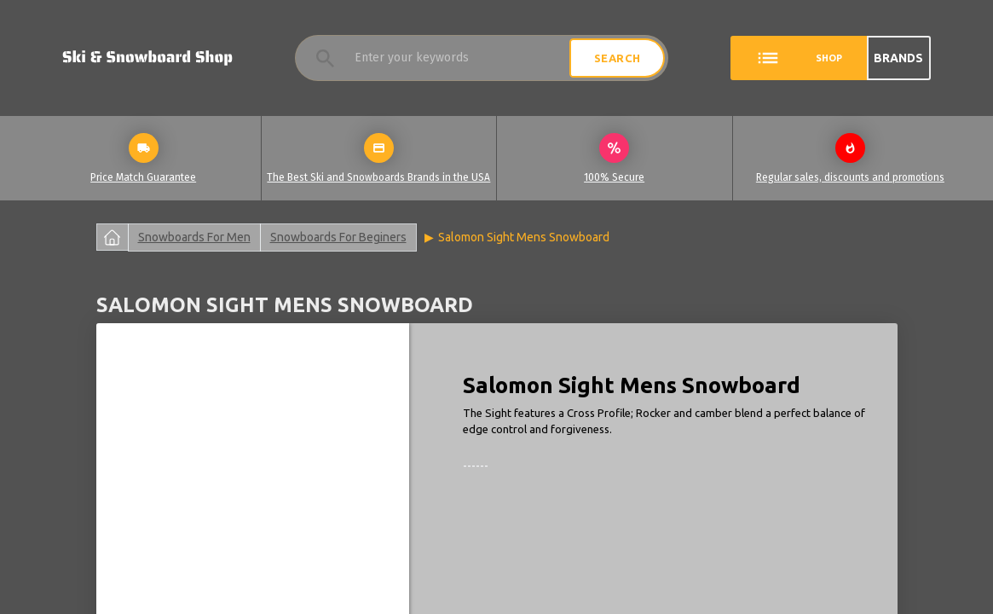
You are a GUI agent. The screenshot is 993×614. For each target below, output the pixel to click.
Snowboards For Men (194, 237)
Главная (112, 237)
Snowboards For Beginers (338, 237)
